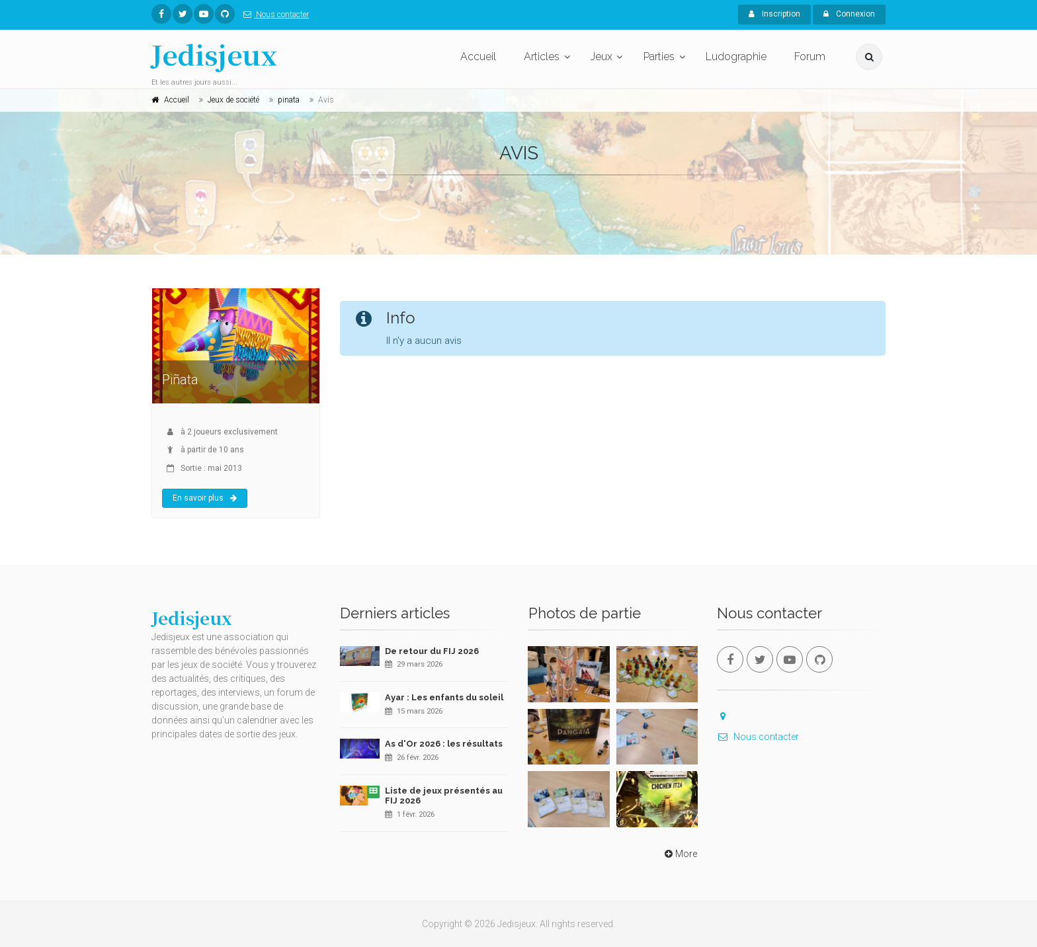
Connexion (849, 14)
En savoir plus (205, 498)
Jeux (601, 56)
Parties (659, 56)
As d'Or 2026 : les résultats (444, 744)
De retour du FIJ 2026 (432, 651)
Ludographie (736, 56)
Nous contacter (273, 14)
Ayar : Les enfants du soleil (444, 697)
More (679, 853)
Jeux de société (233, 99)
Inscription (774, 14)
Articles (542, 56)
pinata (289, 99)
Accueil (478, 56)
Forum (809, 56)
